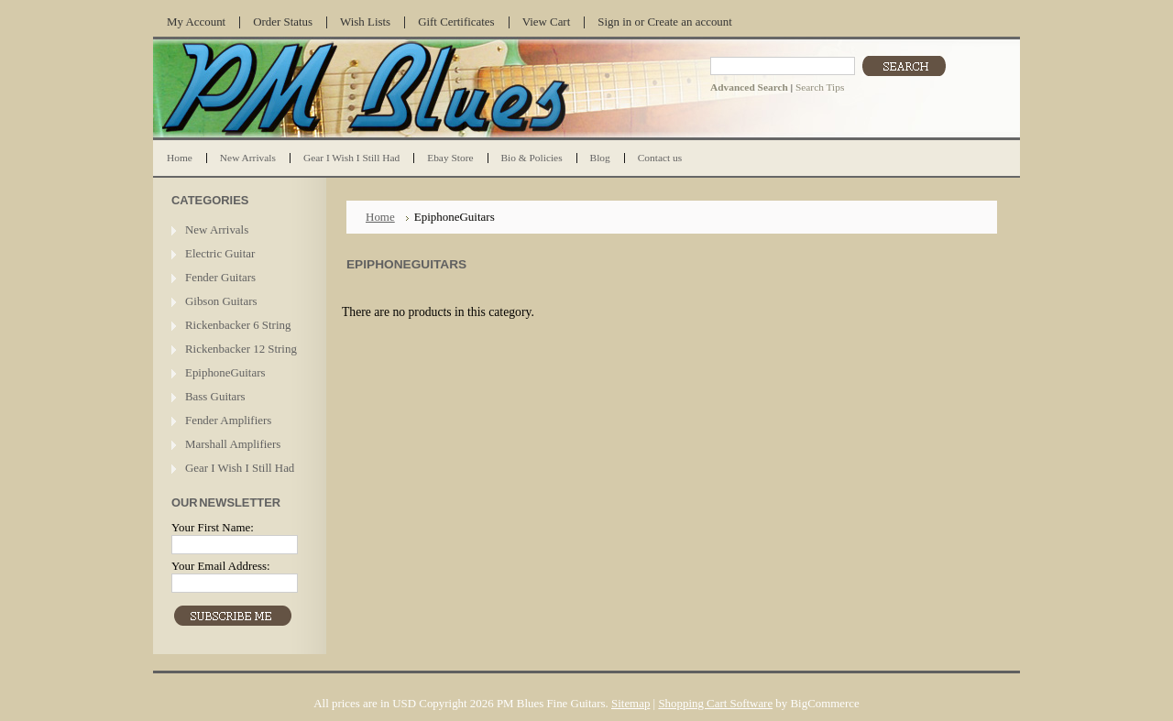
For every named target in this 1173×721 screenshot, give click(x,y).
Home (380, 217)
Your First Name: (212, 527)
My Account (196, 21)
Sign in (614, 21)
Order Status (282, 21)
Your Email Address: (220, 566)
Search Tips (819, 87)
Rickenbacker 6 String (238, 325)
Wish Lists (365, 21)
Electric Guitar (220, 253)
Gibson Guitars (221, 301)
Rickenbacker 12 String (241, 348)
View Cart (546, 21)
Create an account (689, 21)
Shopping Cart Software (715, 703)
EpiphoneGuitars (225, 372)
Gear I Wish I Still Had (239, 468)
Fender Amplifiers (228, 420)
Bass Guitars (215, 396)
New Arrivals (216, 229)
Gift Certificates (456, 21)
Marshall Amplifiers (232, 444)
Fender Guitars (220, 277)
